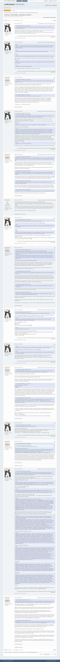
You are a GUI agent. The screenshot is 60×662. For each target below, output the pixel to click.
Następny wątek (53, 17)
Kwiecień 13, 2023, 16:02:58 (18, 247)
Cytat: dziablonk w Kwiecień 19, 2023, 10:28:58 (23, 443)
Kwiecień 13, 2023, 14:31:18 (18, 217)
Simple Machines (10, 660)
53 (20, 20)
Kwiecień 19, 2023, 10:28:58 (18, 422)
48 (14, 20)
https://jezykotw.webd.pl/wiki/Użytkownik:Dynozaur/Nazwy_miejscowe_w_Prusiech (40, 187)
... (12, 20)
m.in (27, 275)
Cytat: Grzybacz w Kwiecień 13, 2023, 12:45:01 (23, 249)
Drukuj (54, 20)
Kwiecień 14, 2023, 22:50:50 (18, 367)
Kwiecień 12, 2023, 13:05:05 (18, 77)
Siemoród (8, 77)
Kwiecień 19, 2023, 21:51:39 (18, 597)
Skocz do (41, 654)
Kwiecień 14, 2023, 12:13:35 (18, 309)
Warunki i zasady (51, 660)
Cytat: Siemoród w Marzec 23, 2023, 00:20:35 (23, 25)
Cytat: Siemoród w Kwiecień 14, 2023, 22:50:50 (24, 445)
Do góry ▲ (55, 660)
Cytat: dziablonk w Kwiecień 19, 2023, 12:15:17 (23, 620)
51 (18, 20)
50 (17, 20)
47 (13, 20)
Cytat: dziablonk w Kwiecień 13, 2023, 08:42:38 (23, 156)
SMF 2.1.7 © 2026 (5, 660)
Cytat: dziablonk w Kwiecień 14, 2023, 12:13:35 (23, 369)
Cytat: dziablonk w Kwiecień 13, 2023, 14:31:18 (23, 271)
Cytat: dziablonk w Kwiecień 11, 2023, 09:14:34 (23, 79)
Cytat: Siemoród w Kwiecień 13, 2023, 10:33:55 (23, 219)
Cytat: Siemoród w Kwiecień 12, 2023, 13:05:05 (23, 114)
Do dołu (5, 20)
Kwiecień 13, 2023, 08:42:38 (18, 111)
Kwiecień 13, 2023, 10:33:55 (18, 154)
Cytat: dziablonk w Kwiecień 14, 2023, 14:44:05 (23, 397)
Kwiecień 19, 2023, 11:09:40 (18, 441)
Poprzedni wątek (46, 17)
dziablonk (8, 23)
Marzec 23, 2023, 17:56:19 (18, 23)
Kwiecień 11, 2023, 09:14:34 (18, 42)
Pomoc (47, 660)
